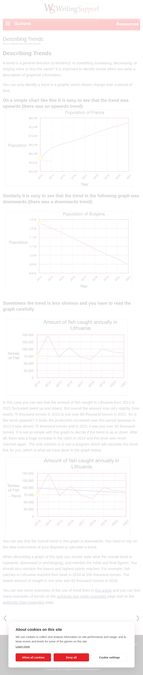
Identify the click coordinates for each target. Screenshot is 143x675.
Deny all (71, 657)
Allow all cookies (33, 657)
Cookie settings (109, 657)
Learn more (23, 646)
